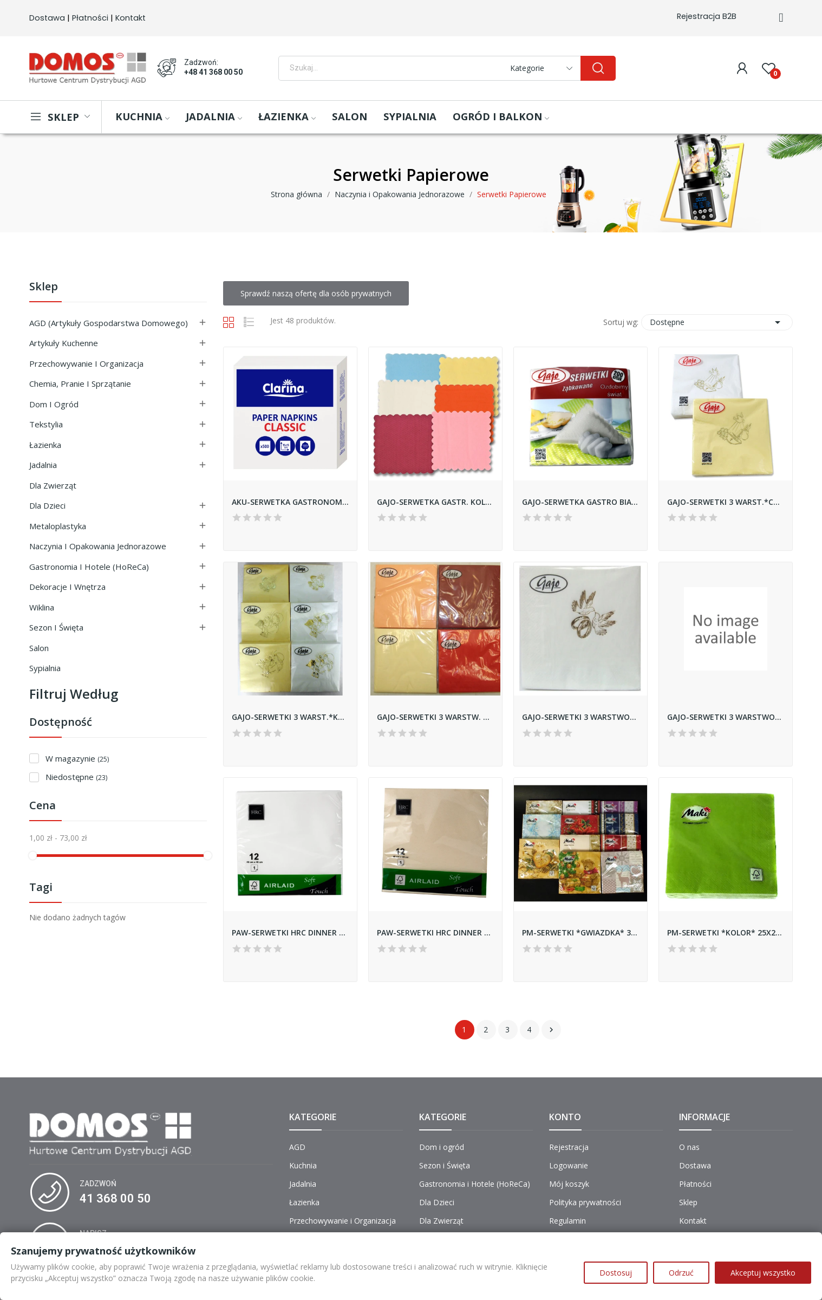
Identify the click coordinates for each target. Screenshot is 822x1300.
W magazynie (77, 758)
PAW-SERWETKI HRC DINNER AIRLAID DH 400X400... (290, 932)
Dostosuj (615, 1273)
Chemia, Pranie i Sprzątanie (80, 383)
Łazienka (45, 444)
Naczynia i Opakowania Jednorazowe (97, 546)
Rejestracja (569, 1147)
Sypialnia (45, 667)
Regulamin (567, 1221)
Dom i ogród (54, 404)
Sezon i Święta (56, 627)
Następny (551, 1030)
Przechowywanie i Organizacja (86, 363)
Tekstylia (46, 424)
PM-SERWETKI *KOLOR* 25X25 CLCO (725, 932)
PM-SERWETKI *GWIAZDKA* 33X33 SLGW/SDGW (580, 932)
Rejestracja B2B (706, 16)
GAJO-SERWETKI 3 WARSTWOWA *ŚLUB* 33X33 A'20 (580, 717)
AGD (297, 1147)
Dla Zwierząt (52, 485)
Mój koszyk (569, 1184)
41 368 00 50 (115, 1198)
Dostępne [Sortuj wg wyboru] (717, 322)
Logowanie (568, 1165)
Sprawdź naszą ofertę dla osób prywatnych (316, 293)
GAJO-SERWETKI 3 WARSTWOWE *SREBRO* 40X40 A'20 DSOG (725, 717)
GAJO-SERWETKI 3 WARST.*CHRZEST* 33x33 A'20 (725, 502)
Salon (39, 647)
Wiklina (41, 607)
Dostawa (47, 17)
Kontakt (130, 17)
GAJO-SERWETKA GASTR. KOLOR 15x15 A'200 (435, 502)
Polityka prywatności (585, 1202)
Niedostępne (76, 776)
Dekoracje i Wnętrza (67, 586)
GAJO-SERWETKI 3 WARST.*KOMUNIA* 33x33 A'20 (290, 717)
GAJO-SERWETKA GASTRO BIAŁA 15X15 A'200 (580, 502)
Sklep (43, 287)
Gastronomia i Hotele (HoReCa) (89, 566)
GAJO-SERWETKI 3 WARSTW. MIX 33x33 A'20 (435, 717)
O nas (689, 1147)
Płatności (90, 17)
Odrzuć (681, 1273)
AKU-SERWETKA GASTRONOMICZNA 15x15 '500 (290, 502)
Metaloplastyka (57, 526)
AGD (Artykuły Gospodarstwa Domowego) (108, 322)
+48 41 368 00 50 (213, 72)
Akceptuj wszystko (762, 1273)
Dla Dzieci (47, 505)
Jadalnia (43, 464)
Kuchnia (303, 1165)
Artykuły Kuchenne (63, 342)
